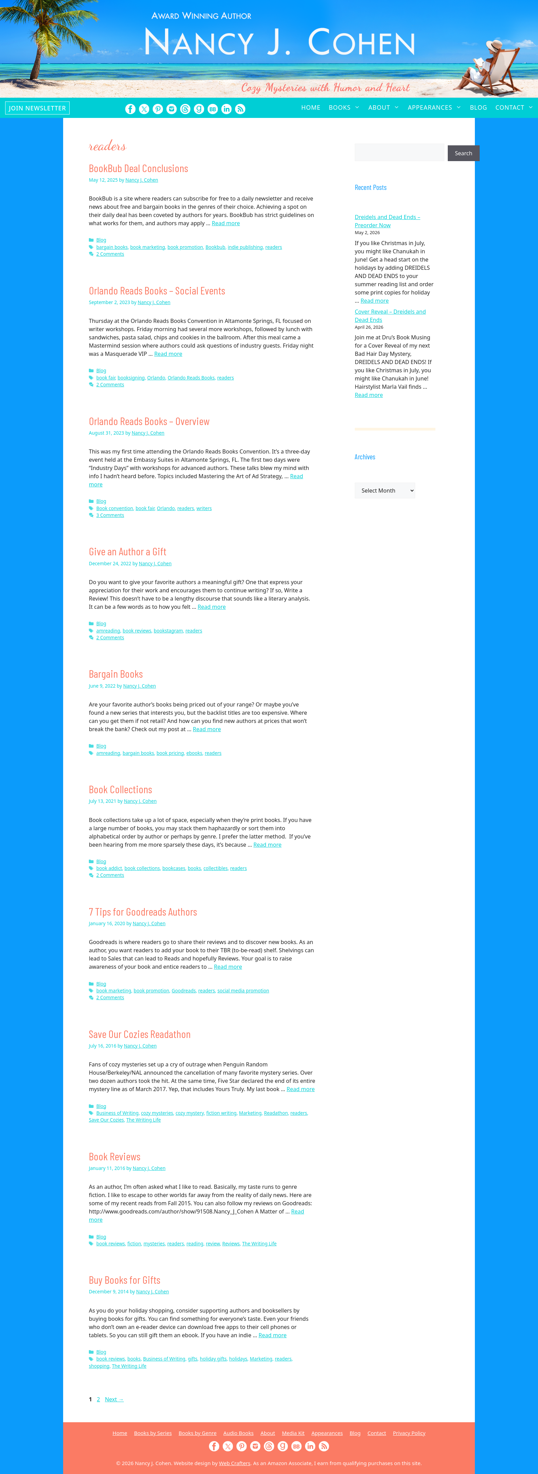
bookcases (173, 868)
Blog (478, 107)
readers (273, 247)
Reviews (231, 1243)
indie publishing (245, 247)
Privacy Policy (409, 1432)
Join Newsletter (37, 108)
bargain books (112, 247)
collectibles (215, 868)
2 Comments (110, 254)
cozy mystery (190, 1113)
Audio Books (238, 1432)
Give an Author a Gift (127, 550)
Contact (516, 107)
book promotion (185, 247)
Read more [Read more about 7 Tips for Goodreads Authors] (228, 966)
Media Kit (293, 1432)
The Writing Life (143, 1119)
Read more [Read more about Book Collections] (268, 844)
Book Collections (120, 788)
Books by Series (153, 1432)
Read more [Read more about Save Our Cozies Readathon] (300, 1089)
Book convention (114, 508)
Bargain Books (116, 673)
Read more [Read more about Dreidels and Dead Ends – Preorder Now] (375, 300)
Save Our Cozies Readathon (140, 1033)
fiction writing (221, 1113)
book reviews (137, 630)
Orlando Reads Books (191, 377)
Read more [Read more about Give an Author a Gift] (212, 607)
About (386, 107)
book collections (142, 868)
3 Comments (110, 515)
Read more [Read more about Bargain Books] (207, 729)
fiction (134, 1243)
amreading (108, 630)
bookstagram (168, 630)
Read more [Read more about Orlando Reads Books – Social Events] (168, 354)
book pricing (170, 753)
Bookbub (215, 247)
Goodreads (184, 990)
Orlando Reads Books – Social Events (157, 290)
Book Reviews (114, 1155)
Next (114, 1399)
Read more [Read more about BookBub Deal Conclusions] (226, 223)
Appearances (437, 107)
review (213, 1243)
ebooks (194, 753)
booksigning (131, 377)
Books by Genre (198, 1432)
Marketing (250, 1113)
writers (204, 508)
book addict (109, 868)
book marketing (147, 247)
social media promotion (243, 990)
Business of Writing (117, 1113)
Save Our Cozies (106, 1119)
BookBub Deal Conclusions (138, 167)
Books (346, 107)
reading (194, 1243)
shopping (99, 1366)
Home (310, 107)
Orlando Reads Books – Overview (149, 420)
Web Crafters (234, 1463)
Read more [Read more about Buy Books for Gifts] (272, 1335)
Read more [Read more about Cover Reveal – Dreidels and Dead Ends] (369, 395)
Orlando (156, 377)
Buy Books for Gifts (124, 1279)
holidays (238, 1358)
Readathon (276, 1113)
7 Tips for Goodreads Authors (143, 911)
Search (463, 153)
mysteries (154, 1243)
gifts (192, 1358)
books (194, 868)
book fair (105, 377)
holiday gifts (213, 1358)
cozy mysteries (157, 1113)
